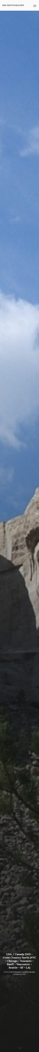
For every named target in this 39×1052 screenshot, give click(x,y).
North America (15, 972)
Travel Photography (28, 972)
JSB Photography (13, 5)
